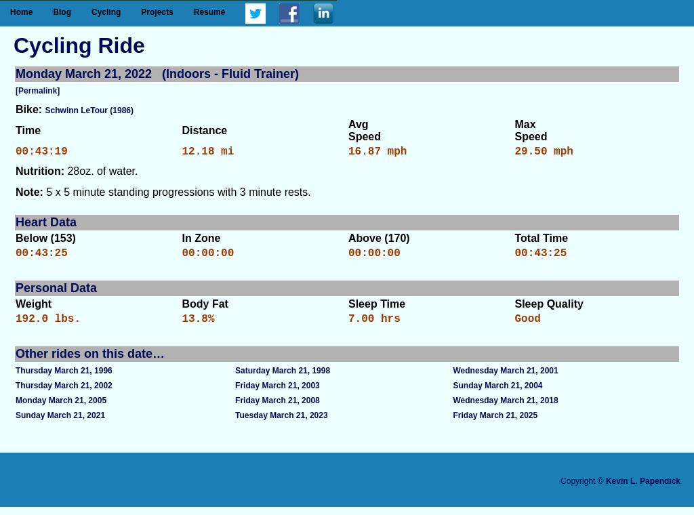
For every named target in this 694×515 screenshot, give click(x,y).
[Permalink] (38, 91)
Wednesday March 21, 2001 (505, 379)
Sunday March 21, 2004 (497, 393)
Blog (62, 12)
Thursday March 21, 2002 (64, 393)
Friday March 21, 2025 (495, 423)
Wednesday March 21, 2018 (505, 408)
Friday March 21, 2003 (277, 393)
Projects (157, 12)
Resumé (210, 12)
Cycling (106, 12)
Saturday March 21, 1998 (282, 379)
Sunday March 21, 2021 (60, 423)
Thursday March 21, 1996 (64, 379)
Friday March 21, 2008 (277, 408)
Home (21, 12)
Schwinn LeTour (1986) (89, 110)
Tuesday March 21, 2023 (281, 423)
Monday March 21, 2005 (61, 408)
